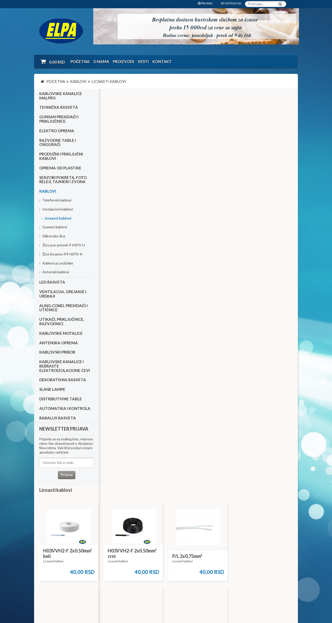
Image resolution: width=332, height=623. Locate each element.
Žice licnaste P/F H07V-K (60, 254)
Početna (80, 61)
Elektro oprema (56, 131)
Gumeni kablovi (53, 227)
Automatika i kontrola (64, 408)
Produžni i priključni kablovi (61, 156)
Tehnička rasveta (58, 107)
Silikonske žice (52, 236)
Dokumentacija (139, 562)
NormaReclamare (109, 605)
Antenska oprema (58, 342)
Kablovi (47, 191)
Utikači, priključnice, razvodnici (61, 321)
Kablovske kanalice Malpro (60, 95)
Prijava (66, 475)
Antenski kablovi (54, 272)
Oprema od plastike (60, 168)
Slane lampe (52, 389)
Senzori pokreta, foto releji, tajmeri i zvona (63, 179)
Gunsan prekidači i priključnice (59, 119)
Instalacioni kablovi (56, 209)
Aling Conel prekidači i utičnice (63, 307)
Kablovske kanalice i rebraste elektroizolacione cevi (64, 366)
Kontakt (162, 61)
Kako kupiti (50, 555)
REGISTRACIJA (231, 3)
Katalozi (48, 562)
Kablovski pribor (57, 352)
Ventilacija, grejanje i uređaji (62, 294)
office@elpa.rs (232, 580)
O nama (101, 61)
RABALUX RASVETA (57, 418)
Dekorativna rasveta (62, 380)
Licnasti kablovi (56, 218)
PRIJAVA (205, 3)
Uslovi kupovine (54, 548)
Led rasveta (52, 282)
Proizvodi (123, 61)
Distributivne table (60, 399)
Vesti (143, 61)
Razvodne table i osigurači (57, 142)
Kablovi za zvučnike (56, 263)
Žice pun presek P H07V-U (62, 245)
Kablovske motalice (61, 333)
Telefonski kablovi (55, 200)
